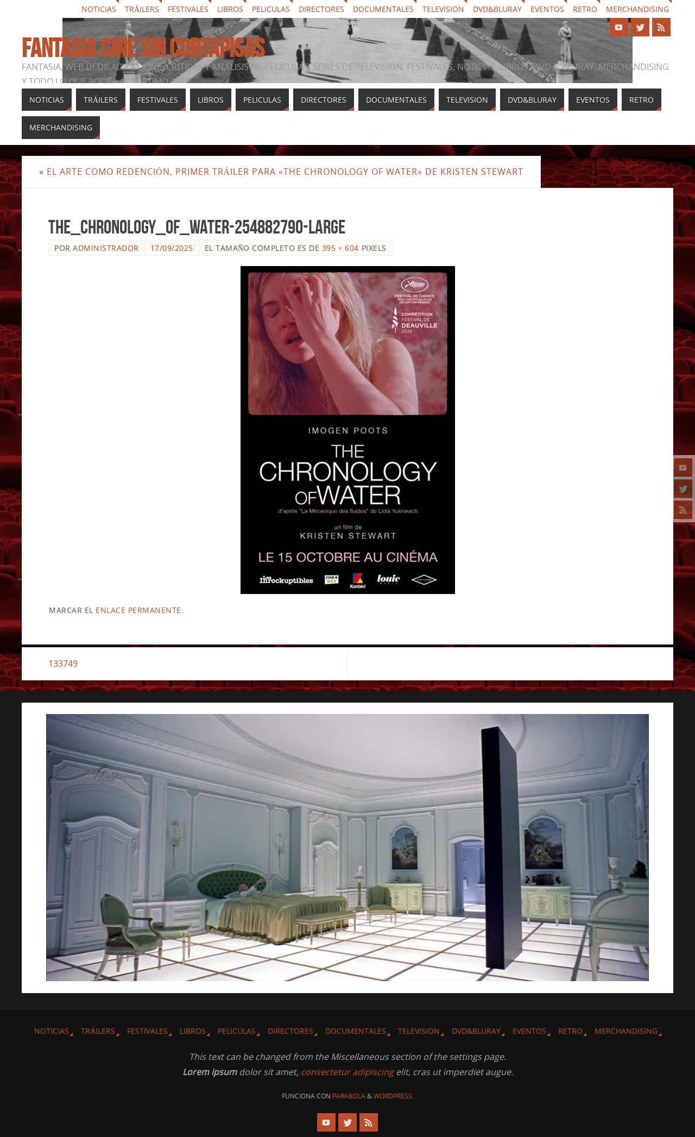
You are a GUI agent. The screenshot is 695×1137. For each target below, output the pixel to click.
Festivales (188, 9)
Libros (230, 9)
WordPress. (394, 1096)
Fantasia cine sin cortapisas (143, 48)
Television (443, 9)
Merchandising (637, 9)
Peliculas (271, 9)
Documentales (383, 9)
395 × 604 (340, 248)
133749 (63, 663)
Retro (585, 9)
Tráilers (142, 9)
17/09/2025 (171, 248)
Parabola (348, 1096)
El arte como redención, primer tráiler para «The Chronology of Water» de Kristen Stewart (281, 172)
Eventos (547, 9)
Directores (321, 9)
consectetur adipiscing (347, 1072)
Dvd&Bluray (497, 9)
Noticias (98, 9)
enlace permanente (138, 610)
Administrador (106, 248)
